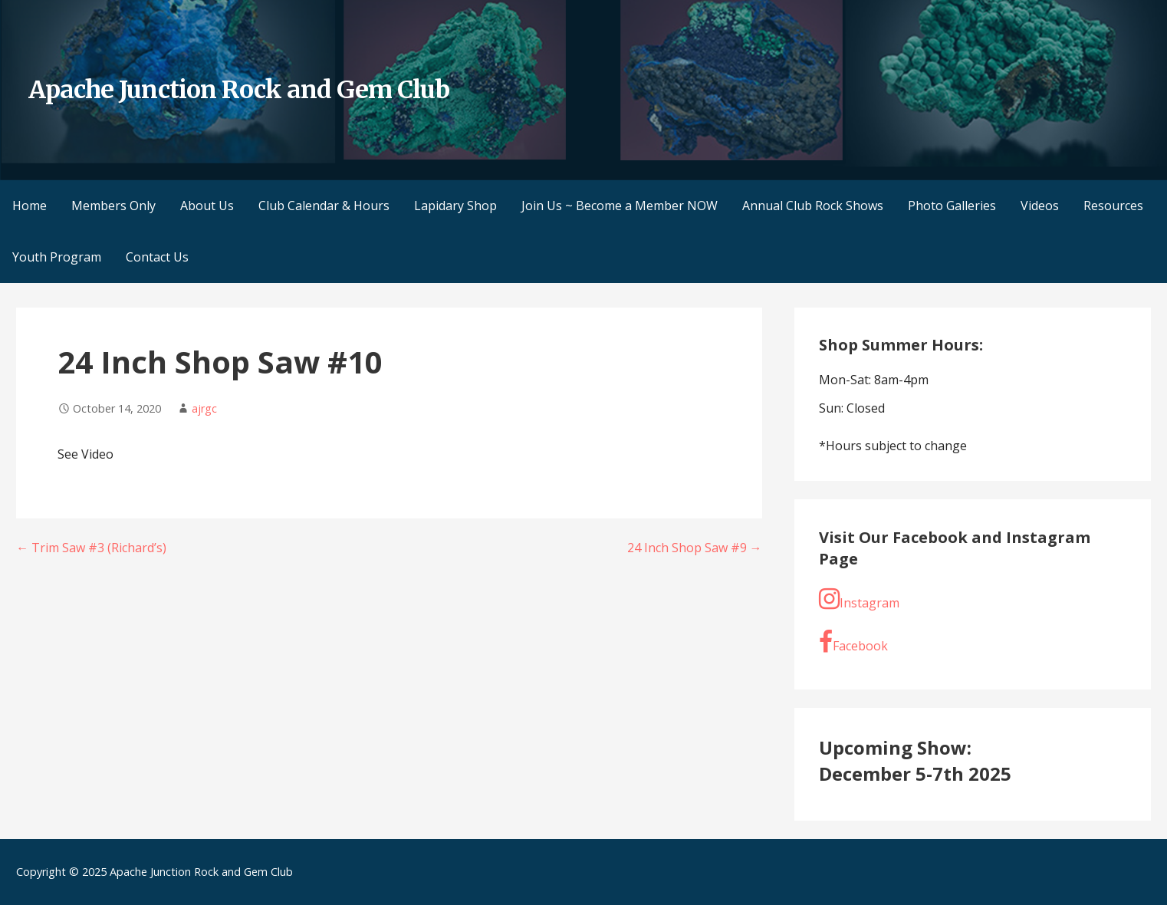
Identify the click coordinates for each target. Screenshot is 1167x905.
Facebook (853, 642)
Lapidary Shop (455, 205)
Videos (1040, 205)
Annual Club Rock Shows (812, 205)
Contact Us (157, 256)
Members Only (113, 205)
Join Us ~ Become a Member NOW (619, 205)
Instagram (859, 599)
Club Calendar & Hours (324, 205)
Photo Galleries (952, 205)
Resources (1113, 205)
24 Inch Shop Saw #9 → (694, 547)
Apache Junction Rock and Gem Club (238, 89)
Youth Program (56, 256)
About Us (207, 205)
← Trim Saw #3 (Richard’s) (91, 547)
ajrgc (204, 408)
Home (29, 205)
